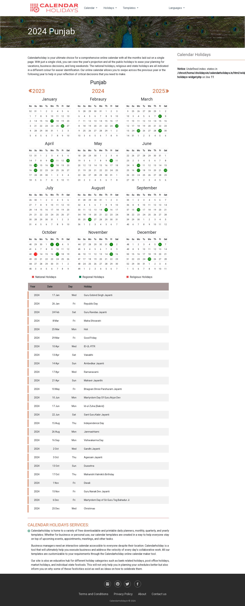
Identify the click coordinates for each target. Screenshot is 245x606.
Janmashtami (91, 431)
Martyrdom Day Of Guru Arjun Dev (102, 397)
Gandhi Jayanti (92, 448)
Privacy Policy (123, 594)
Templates (129, 8)
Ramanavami (91, 372)
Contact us (159, 594)
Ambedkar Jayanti (94, 363)
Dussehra (89, 465)
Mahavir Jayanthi (93, 380)
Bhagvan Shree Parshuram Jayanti (103, 389)
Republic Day (91, 303)
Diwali (87, 483)
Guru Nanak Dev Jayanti (97, 491)
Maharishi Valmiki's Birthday (99, 474)
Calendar (89, 8)
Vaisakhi (88, 355)
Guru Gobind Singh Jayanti (98, 295)
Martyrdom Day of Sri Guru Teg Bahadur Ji (106, 500)
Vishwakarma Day (93, 440)
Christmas (89, 508)
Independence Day (94, 423)
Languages (176, 8)
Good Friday (90, 337)
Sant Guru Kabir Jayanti (96, 414)
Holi (86, 329)
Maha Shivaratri (92, 320)
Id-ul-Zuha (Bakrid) (94, 406)
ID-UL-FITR (89, 346)
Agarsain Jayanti (93, 457)
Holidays (109, 8)
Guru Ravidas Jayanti (95, 312)
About (142, 594)
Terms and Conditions (93, 594)
